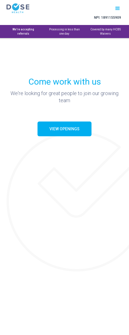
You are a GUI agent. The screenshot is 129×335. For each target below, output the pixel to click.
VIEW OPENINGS (64, 129)
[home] (25, 8)
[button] (117, 7)
